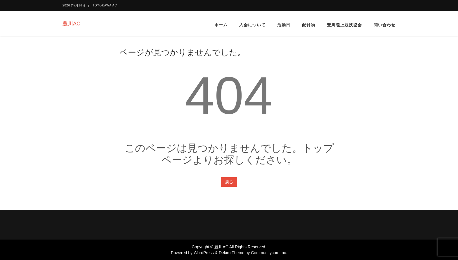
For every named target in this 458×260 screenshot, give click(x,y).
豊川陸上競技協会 (344, 24)
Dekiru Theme (231, 252)
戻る (229, 182)
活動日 (283, 24)
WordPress (204, 252)
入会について (252, 24)
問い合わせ (384, 24)
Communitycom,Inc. (269, 252)
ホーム (221, 24)
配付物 (308, 24)
